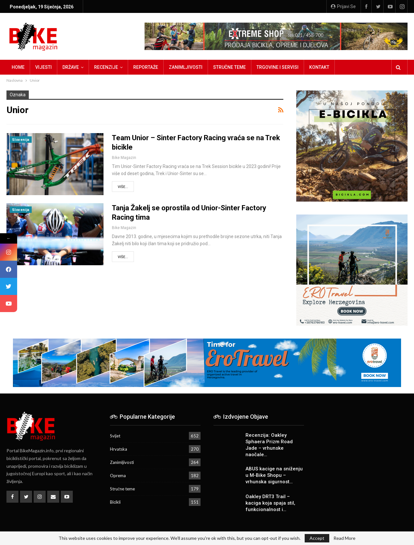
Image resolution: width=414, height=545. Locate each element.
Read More (344, 538)
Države (70, 67)
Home (18, 67)
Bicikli (115, 502)
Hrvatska (118, 449)
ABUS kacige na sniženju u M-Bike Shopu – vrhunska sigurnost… (274, 475)
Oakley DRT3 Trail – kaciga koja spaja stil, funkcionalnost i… (270, 503)
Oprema (118, 475)
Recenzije (106, 67)
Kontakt (319, 67)
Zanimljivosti (185, 67)
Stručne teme (229, 67)
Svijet (115, 435)
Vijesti (43, 67)
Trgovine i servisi (277, 67)
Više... (123, 187)
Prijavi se (343, 6)
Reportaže (145, 67)
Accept (317, 538)
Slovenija (20, 140)
